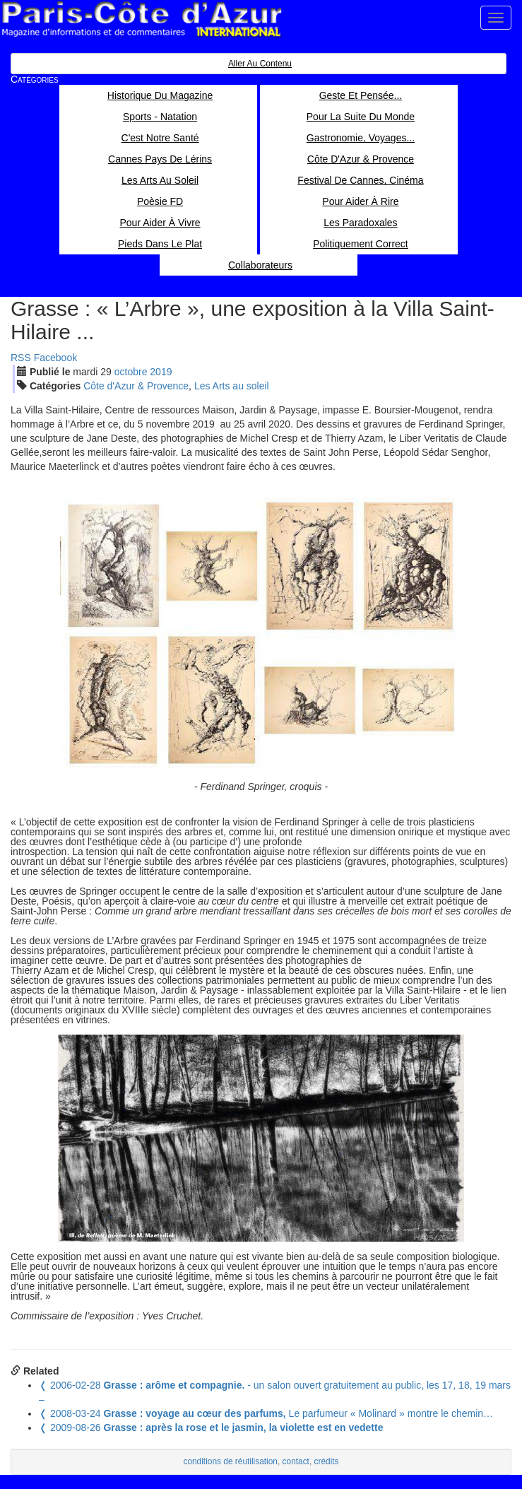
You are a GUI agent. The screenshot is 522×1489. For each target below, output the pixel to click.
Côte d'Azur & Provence (136, 386)
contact (296, 1461)
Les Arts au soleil (231, 386)
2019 (161, 371)
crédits (326, 1461)
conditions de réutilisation (230, 1461)
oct (131, 371)
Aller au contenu (260, 64)
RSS (21, 357)
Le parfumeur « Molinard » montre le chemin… (266, 1413)
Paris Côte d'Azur (141, 19)
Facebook (55, 357)
